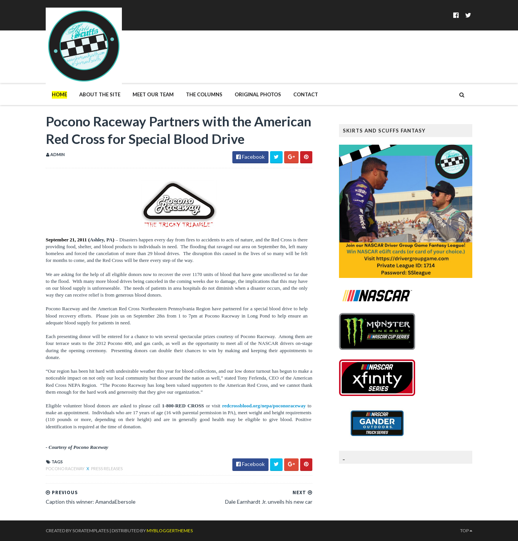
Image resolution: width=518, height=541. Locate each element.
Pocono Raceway (65, 468)
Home (59, 94)
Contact (305, 94)
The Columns (204, 94)
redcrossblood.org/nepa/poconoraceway (263, 406)
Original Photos (258, 94)
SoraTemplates (90, 530)
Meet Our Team (153, 94)
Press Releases (107, 468)
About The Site (99, 94)
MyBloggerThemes (170, 530)
